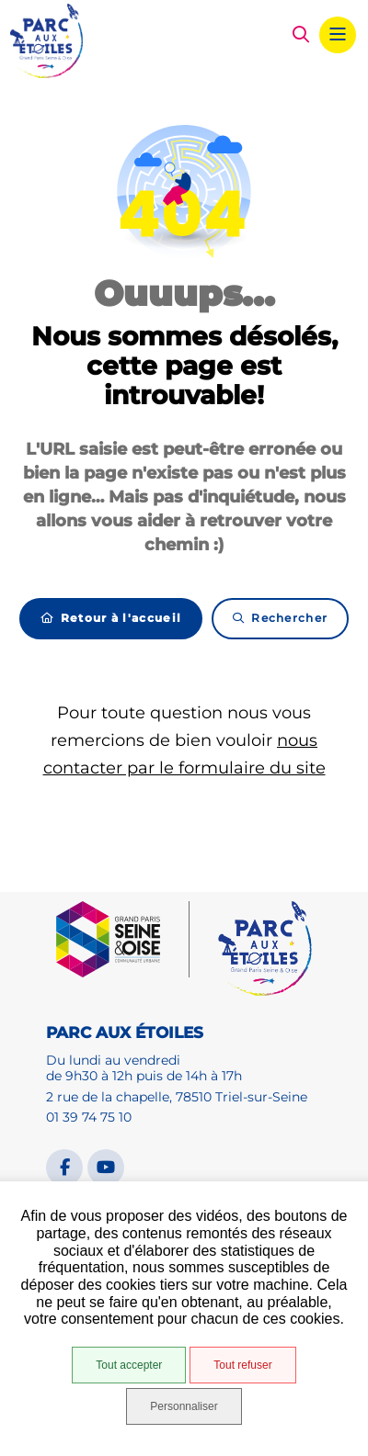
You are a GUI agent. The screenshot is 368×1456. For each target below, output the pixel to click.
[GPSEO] (123, 939)
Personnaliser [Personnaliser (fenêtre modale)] (183, 1406)
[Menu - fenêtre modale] (337, 35)
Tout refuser (242, 1365)
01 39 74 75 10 (89, 1117)
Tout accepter (129, 1365)
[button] (300, 35)
